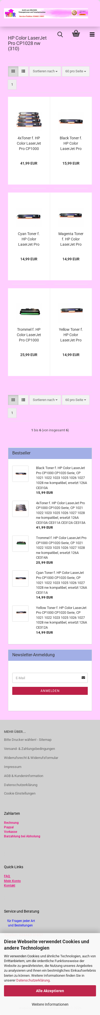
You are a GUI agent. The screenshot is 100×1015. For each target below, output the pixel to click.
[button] (13, 71)
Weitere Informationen (50, 1004)
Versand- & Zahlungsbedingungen (29, 749)
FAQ (7, 876)
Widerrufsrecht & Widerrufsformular (31, 758)
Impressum (12, 767)
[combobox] (45, 71)
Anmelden (50, 691)
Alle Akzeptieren (50, 991)
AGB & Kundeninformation (23, 776)
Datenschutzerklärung (33, 980)
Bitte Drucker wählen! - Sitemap (27, 740)
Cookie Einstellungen (19, 793)
